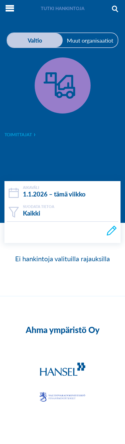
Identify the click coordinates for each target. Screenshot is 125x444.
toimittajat (21, 134)
